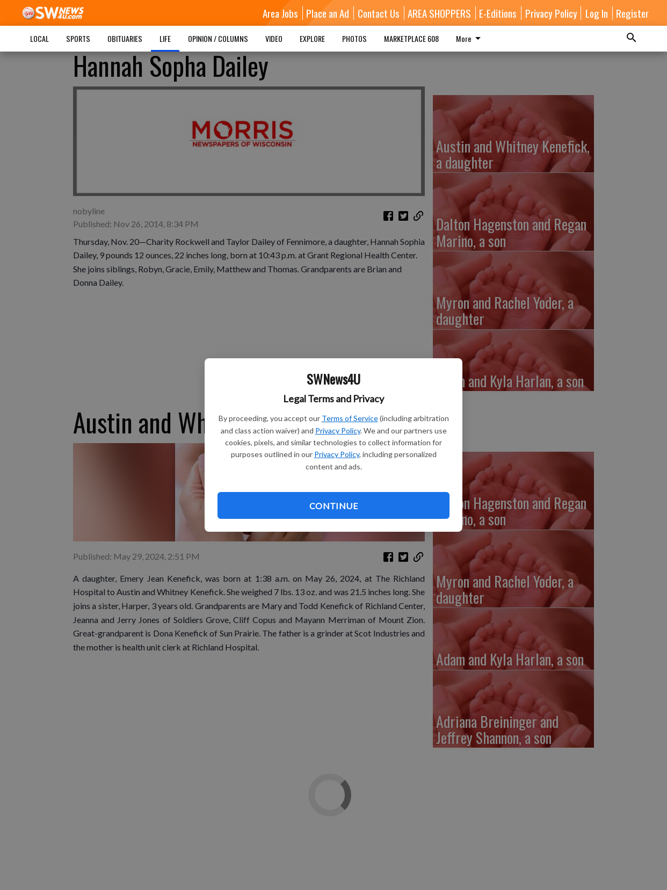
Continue (333, 506)
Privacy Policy (337, 430)
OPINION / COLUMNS (218, 38)
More (470, 38)
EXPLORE (312, 38)
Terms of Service (350, 418)
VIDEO (273, 38)
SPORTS (78, 38)
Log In (596, 13)
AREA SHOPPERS (439, 13)
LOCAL (39, 38)
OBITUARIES (124, 38)
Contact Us (379, 13)
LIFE (165, 38)
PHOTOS (354, 38)
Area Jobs (280, 13)
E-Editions (498, 13)
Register (632, 13)
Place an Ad (327, 13)
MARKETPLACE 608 (411, 38)
